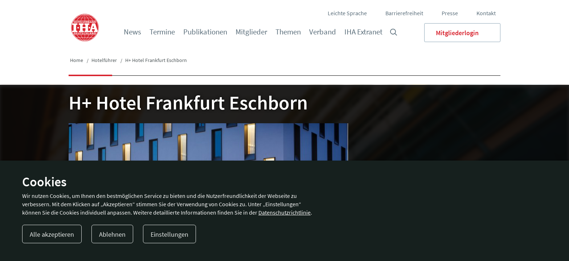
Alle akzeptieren (52, 234)
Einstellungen (169, 234)
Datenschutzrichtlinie (284, 212)
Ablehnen (112, 234)
